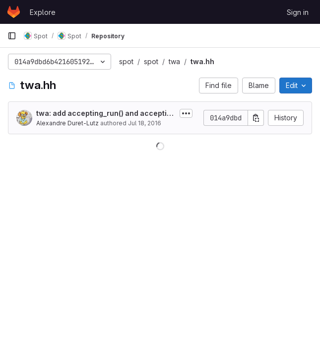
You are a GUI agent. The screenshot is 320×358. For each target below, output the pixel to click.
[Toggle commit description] (186, 113)
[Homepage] (13, 12)
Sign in (298, 12)
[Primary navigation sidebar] (12, 36)
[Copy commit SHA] (256, 118)
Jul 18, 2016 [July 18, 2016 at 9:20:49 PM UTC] (144, 123)
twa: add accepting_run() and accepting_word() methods (106, 113)
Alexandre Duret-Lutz (67, 123)
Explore (43, 12)
